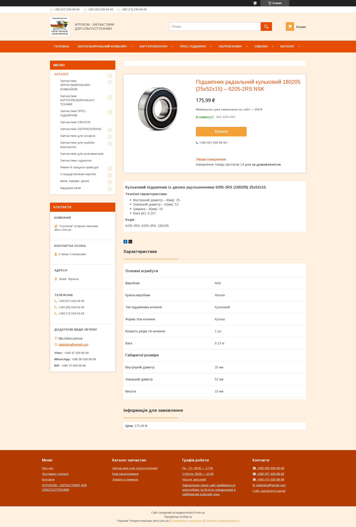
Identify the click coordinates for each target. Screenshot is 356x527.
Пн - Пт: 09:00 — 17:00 (197, 468)
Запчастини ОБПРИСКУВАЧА (80, 129)
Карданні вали (70, 188)
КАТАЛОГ (61, 74)
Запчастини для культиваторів (82, 153)
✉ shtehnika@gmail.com (269, 485)
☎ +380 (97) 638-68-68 (268, 474)
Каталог (287, 46)
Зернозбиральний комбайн (102, 46)
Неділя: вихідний (194, 479)
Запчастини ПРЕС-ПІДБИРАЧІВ (73, 113)
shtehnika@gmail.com (73, 344)
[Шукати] (266, 26)
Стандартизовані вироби (78, 174)
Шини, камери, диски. (75, 181)
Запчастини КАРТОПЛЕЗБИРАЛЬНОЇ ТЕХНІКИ (77, 100)
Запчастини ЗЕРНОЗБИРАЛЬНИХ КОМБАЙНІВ (75, 85)
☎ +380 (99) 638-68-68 (268, 468)
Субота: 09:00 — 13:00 (197, 474)
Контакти (85, 58)
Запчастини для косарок (77, 135)
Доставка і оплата (118, 58)
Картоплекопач (153, 46)
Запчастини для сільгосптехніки (134, 468)
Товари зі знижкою (125, 479)
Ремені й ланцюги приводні (79, 167)
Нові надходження (125, 474)
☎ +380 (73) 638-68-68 (268, 479)
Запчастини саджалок (76, 160)
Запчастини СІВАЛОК (75, 122)
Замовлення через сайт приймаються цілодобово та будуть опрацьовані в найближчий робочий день (209, 489)
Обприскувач (230, 46)
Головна (61, 46)
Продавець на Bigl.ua (178, 516)
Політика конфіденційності (222, 520)
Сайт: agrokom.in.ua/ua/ (269, 491)
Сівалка (261, 46)
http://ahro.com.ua (70, 338)
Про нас (61, 58)
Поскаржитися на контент (187, 520)
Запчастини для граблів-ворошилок (77, 144)
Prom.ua (199, 512)
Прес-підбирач (193, 46)
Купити (221, 131)
